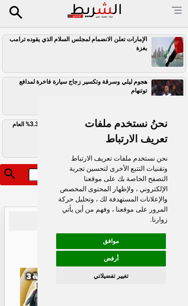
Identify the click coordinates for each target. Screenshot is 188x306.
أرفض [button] (111, 258)
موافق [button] (111, 241)
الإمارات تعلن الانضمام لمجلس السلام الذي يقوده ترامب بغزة (78, 43)
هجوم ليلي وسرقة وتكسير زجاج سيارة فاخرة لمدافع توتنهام (83, 86)
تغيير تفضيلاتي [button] (111, 275)
